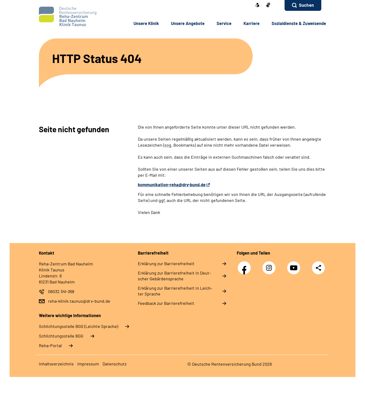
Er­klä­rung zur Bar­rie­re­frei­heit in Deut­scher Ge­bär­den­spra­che (174, 275)
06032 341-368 (61, 291)
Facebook (245, 265)
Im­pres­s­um (88, 363)
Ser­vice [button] (224, 23)
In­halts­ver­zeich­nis (56, 363)
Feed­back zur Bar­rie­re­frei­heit (166, 303)
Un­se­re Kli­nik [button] (146, 23)
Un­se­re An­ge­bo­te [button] (188, 23)
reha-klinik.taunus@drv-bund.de (79, 301)
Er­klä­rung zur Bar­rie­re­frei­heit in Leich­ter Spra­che (175, 290)
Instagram (270, 265)
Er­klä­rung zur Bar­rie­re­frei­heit (166, 263)
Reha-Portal (50, 345)
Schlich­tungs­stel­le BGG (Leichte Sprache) (78, 326)
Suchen (306, 5)
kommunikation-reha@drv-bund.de (172, 184)
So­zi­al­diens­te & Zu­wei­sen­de (299, 23)
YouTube (295, 265)
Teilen (318, 268)
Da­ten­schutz (115, 363)
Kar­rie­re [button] (251, 23)
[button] (303, 5)
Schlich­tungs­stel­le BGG (61, 335)
